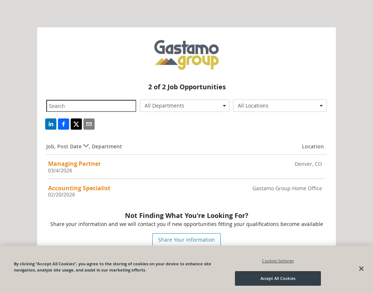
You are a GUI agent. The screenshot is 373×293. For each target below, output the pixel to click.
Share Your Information (186, 239)
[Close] (361, 269)
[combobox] (184, 105)
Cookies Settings (278, 260)
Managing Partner (74, 164)
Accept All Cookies (277, 278)
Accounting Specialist (79, 188)
